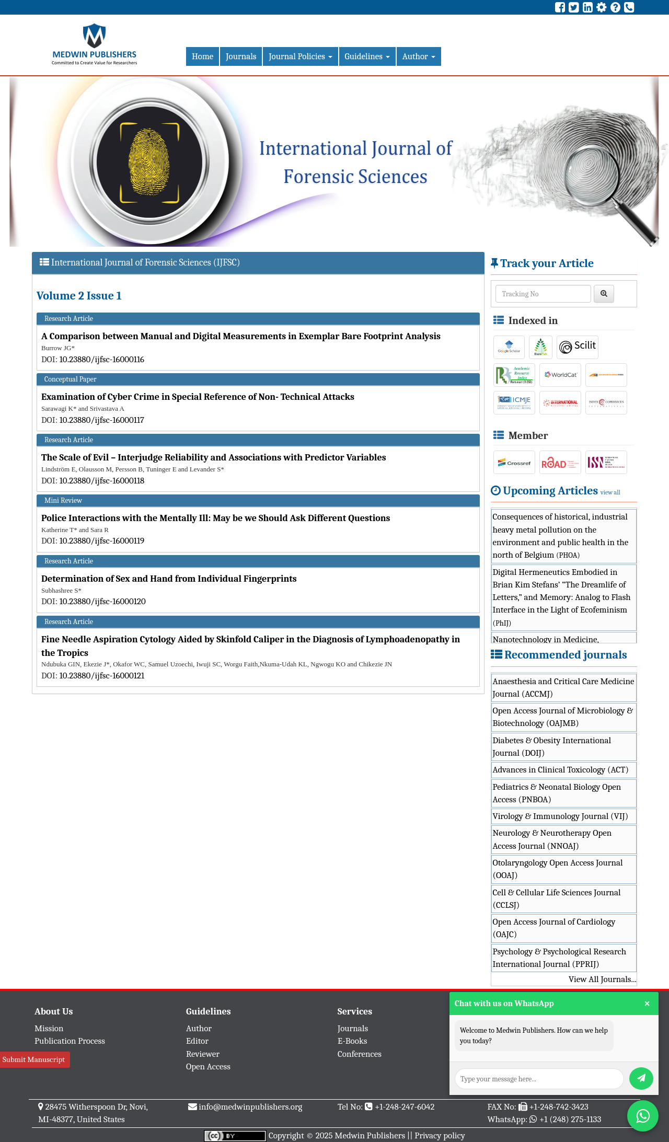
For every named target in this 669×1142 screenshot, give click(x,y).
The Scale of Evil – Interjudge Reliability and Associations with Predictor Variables (213, 457)
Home (202, 56)
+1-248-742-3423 (558, 1107)
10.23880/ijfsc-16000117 (102, 420)
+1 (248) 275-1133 (570, 1119)
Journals (241, 56)
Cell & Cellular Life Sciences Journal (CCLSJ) (557, 898)
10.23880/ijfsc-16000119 (102, 541)
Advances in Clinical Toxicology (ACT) (561, 770)
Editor (197, 1041)
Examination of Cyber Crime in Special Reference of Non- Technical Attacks (197, 396)
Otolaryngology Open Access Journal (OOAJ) (558, 869)
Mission (49, 1028)
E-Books (352, 1041)
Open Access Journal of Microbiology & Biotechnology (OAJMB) (563, 717)
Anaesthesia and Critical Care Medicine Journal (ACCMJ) (564, 687)
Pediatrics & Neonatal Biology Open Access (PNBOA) (557, 793)
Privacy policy (439, 1135)
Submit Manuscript (34, 1059)
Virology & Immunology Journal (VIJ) (561, 816)
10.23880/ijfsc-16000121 (102, 675)
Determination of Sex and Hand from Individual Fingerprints (169, 578)
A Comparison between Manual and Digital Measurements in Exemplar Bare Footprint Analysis (241, 336)
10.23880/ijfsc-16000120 (103, 601)
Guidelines (367, 56)
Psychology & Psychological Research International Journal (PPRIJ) (560, 958)
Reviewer (203, 1054)
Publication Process (69, 1041)
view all (610, 492)
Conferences (360, 1054)
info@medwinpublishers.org (250, 1107)
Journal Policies (300, 56)
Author (418, 56)
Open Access (208, 1066)
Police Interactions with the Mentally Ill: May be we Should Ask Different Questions (215, 518)
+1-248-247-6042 (405, 1107)
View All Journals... (603, 979)
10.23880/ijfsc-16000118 (102, 481)
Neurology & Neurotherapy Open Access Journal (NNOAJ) (552, 839)
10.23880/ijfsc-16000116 (102, 359)
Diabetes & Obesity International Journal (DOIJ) (552, 746)
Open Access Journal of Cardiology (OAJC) (554, 928)
